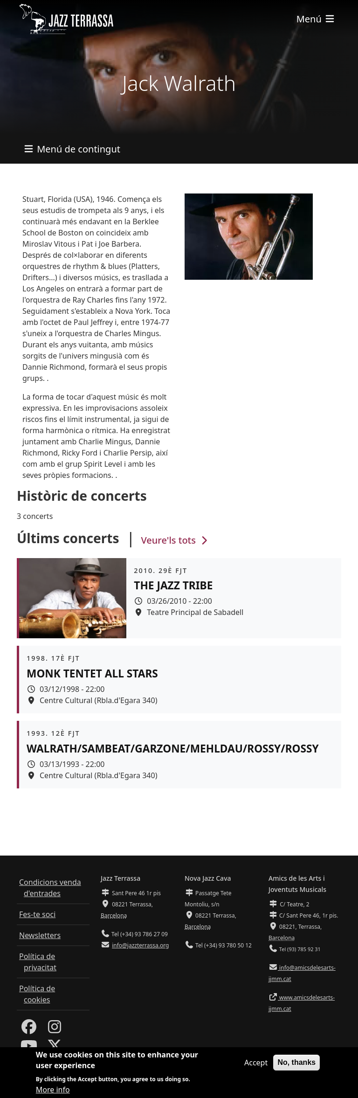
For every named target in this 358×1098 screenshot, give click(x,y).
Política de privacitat (37, 962)
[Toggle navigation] (316, 19)
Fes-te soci (37, 914)
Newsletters (40, 935)
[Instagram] (54, 1029)
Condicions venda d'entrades (50, 887)
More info (53, 1089)
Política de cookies (37, 994)
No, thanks (296, 1062)
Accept (256, 1062)
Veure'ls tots (175, 540)
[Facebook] (29, 1029)
